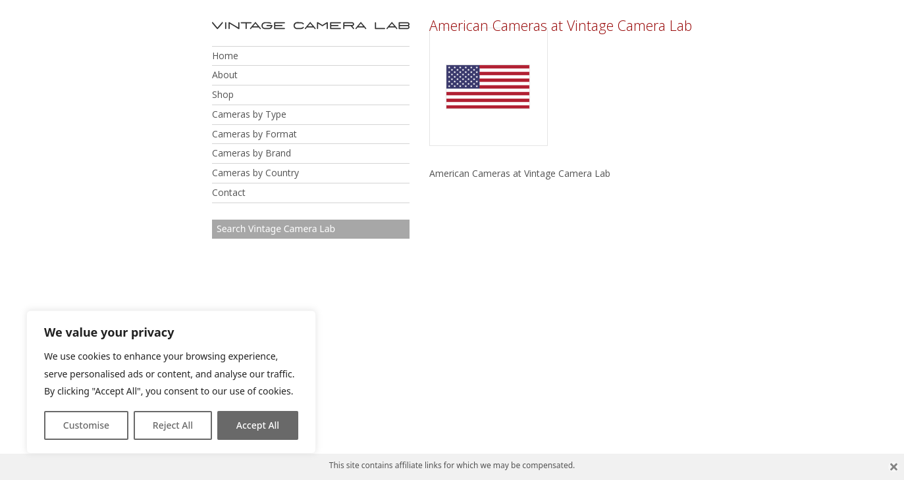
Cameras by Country (255, 172)
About (225, 74)
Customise (86, 425)
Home (225, 55)
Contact (229, 192)
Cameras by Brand (251, 153)
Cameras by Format (254, 134)
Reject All (173, 425)
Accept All (257, 425)
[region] (171, 382)
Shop (223, 94)
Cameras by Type (249, 114)
